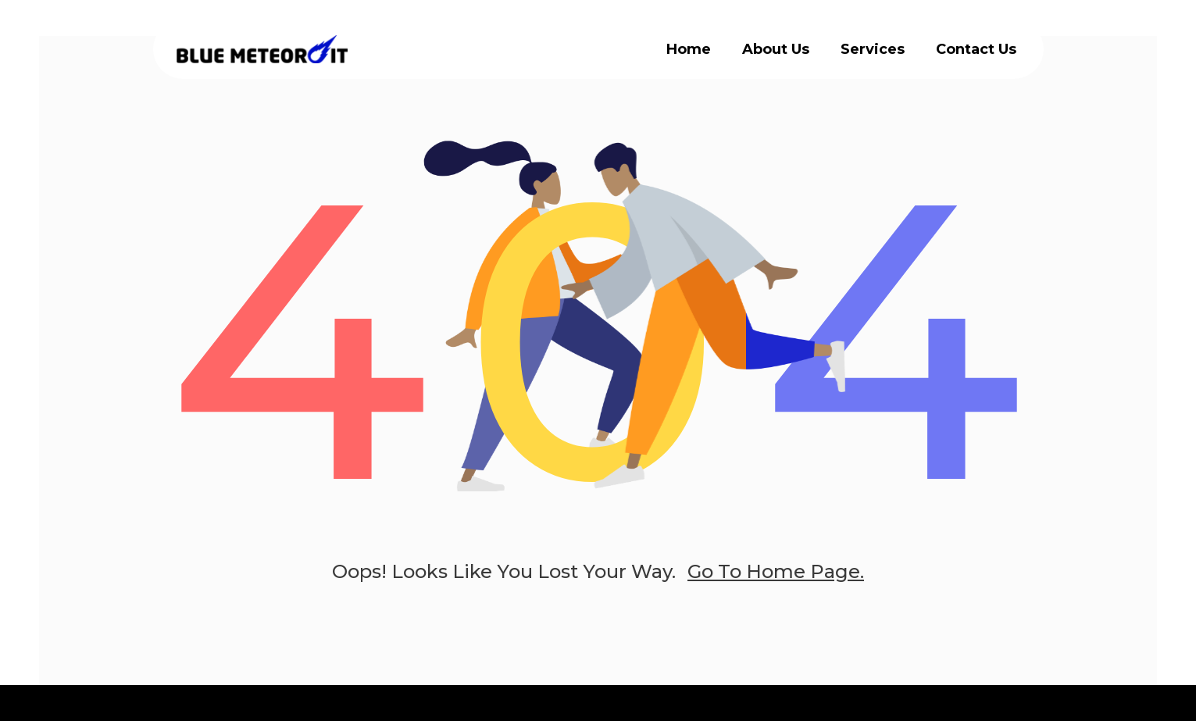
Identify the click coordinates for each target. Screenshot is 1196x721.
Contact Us (976, 49)
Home (688, 49)
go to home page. (775, 571)
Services (873, 49)
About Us (775, 49)
